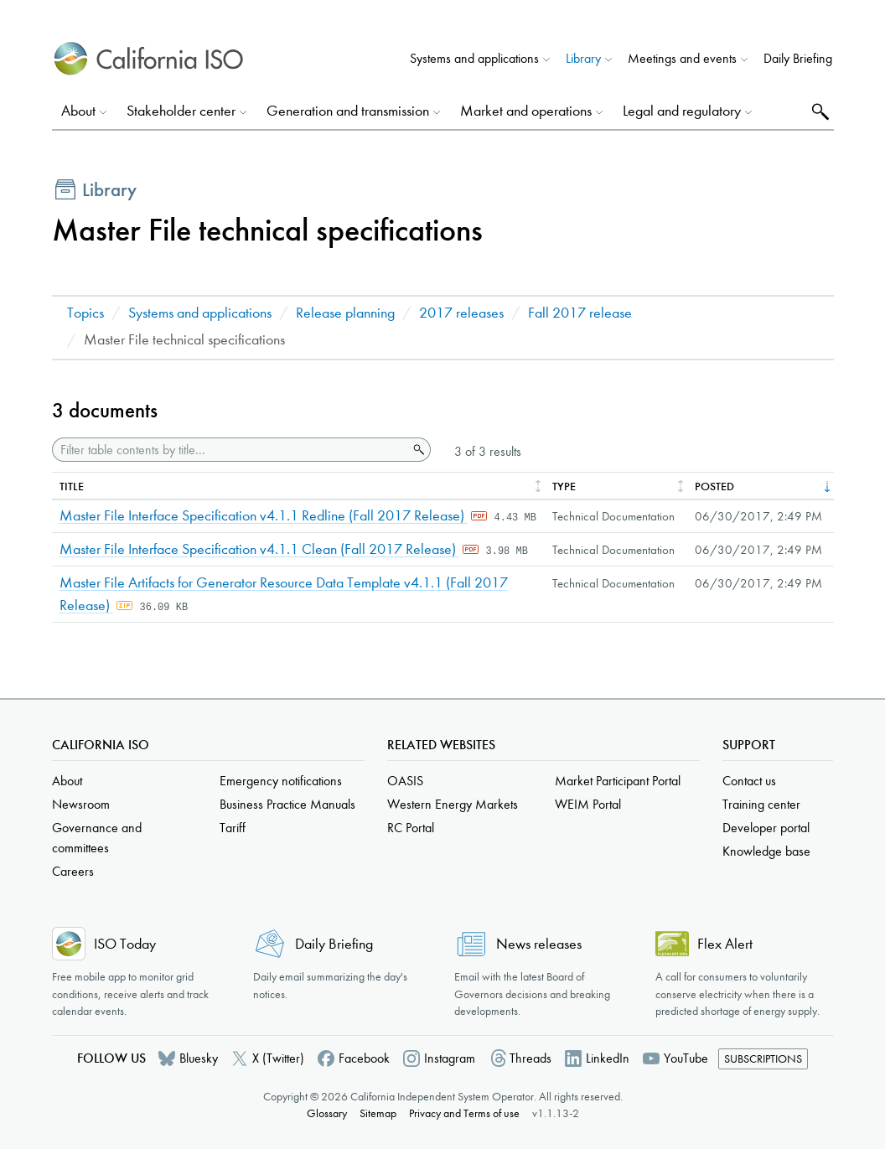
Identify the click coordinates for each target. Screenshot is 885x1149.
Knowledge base (766, 851)
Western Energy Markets (452, 804)
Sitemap (378, 1113)
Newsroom (81, 804)
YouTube (686, 1058)
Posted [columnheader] (714, 486)
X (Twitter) (278, 1058)
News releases (539, 944)
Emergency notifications (281, 781)
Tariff (233, 828)
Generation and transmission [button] (348, 111)
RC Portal (410, 828)
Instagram (449, 1058)
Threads (530, 1058)
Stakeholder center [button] (181, 111)
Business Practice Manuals (287, 804)
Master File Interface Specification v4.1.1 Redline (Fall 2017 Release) (264, 516)
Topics (85, 313)
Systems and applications (200, 313)
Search (818, 111)
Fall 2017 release (580, 313)
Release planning (345, 313)
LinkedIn (607, 1058)
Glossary (327, 1113)
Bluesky (198, 1058)
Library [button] (583, 58)
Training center (761, 804)
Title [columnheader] (72, 486)
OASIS (405, 781)
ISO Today (125, 944)
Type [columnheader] (564, 486)
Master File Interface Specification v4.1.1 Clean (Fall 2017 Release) (259, 549)
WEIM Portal (588, 804)
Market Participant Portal (618, 781)
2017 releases (461, 313)
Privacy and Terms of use (464, 1113)
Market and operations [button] (526, 111)
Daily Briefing (797, 58)
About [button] (78, 111)
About (67, 781)
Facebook (364, 1058)
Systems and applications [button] (474, 58)
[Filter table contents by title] (230, 449)
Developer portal (766, 828)
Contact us (749, 781)
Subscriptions (763, 1059)
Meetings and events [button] (682, 58)
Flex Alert (725, 944)
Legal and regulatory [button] (682, 111)
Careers (73, 871)
